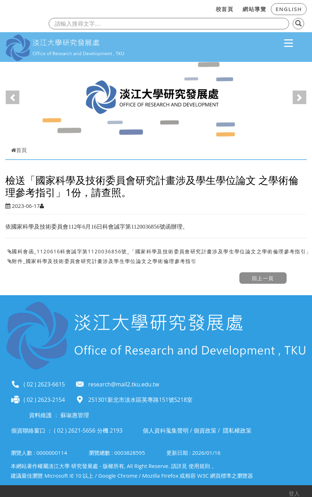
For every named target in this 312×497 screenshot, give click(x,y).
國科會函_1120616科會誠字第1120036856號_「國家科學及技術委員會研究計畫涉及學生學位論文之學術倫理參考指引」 (160, 251)
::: (209, 7)
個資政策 (205, 430)
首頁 (19, 150)
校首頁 (225, 9)
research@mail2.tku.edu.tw (123, 384)
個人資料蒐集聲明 (166, 430)
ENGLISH (289, 9)
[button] (12, 97)
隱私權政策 (237, 430)
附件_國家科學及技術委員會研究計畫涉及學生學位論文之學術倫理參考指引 (102, 261)
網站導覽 (254, 9)
